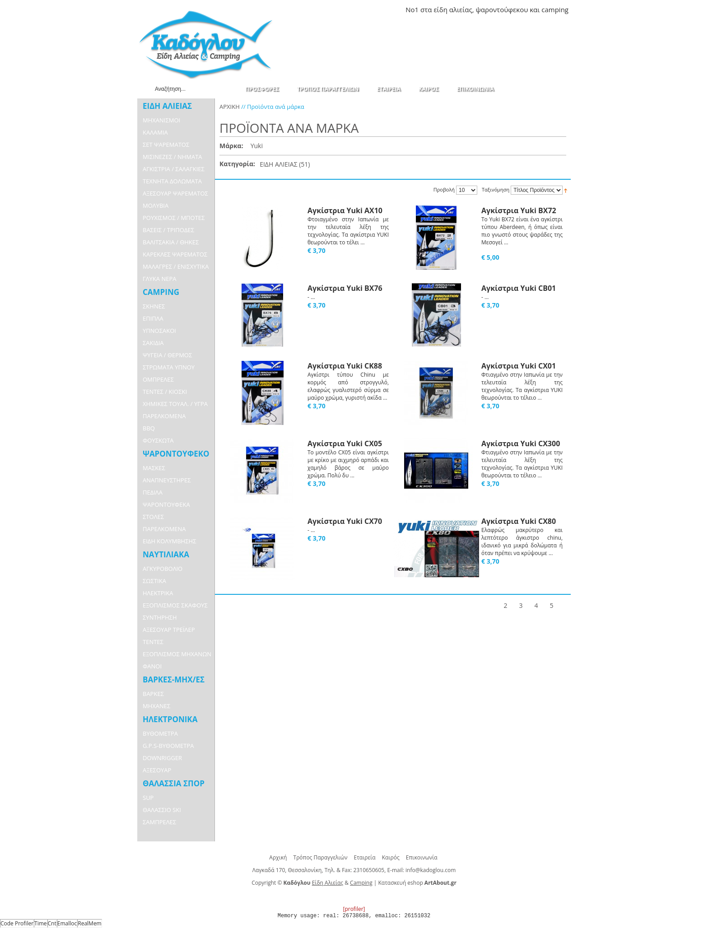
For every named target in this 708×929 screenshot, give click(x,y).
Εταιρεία (365, 857)
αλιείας (460, 9)
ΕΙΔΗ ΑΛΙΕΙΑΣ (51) (285, 164)
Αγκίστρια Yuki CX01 (518, 366)
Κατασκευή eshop (400, 883)
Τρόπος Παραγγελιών (320, 857)
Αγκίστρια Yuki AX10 (344, 210)
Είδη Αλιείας (327, 883)
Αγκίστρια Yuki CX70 (344, 521)
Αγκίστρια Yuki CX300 (520, 443)
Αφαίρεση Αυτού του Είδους (267, 146)
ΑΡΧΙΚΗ (229, 107)
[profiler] (354, 909)
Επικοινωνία (422, 857)
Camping (361, 883)
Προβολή (444, 189)
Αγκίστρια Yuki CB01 (518, 288)
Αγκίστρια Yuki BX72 (518, 210)
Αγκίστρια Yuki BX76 (344, 288)
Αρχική (278, 857)
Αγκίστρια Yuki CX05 (344, 443)
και (534, 9)
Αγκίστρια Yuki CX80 (518, 521)
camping (554, 9)
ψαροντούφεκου (501, 9)
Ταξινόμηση (495, 190)
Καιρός (391, 857)
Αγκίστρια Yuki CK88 (344, 366)
